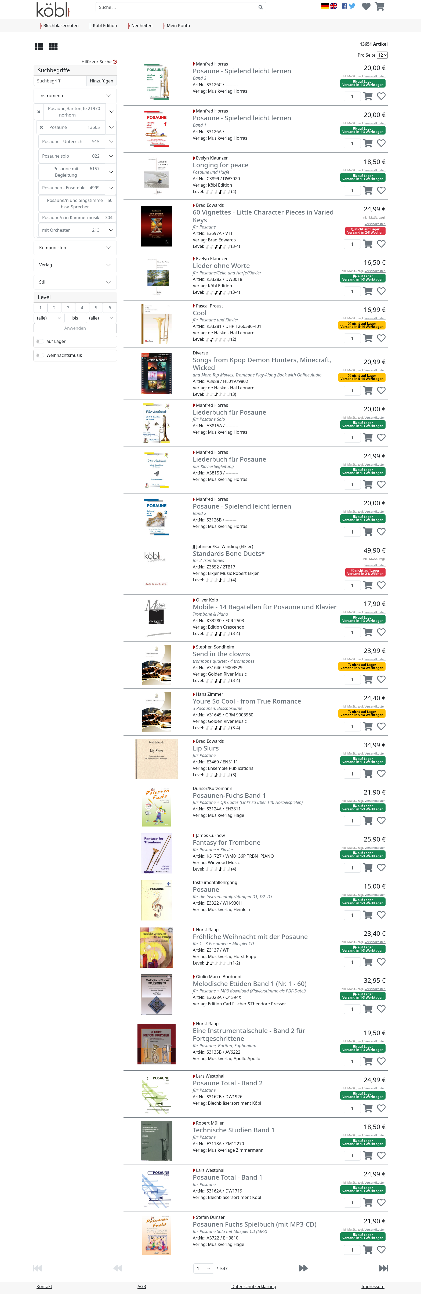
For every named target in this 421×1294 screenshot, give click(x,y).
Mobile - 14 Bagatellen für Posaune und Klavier (265, 606)
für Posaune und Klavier (215, 320)
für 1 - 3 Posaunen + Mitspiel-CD (223, 944)
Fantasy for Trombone (226, 842)
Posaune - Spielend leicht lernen (242, 70)
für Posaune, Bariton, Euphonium (224, 1046)
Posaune (206, 889)
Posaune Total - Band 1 (228, 1177)
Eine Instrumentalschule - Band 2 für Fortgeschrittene (249, 1034)
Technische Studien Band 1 (234, 1129)
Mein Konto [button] (176, 26)
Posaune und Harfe (211, 172)
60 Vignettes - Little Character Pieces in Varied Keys (263, 216)
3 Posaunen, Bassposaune (217, 708)
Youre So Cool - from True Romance (247, 701)
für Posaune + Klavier (213, 850)
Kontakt (44, 1286)
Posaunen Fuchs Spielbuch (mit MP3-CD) (255, 1224)
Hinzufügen (101, 81)
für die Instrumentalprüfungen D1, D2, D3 (233, 897)
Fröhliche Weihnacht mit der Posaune (250, 936)
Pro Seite (367, 55)
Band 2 (199, 513)
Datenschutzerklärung (253, 1286)
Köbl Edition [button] (103, 26)
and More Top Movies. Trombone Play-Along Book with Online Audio (257, 375)
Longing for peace (221, 164)
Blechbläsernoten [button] (59, 26)
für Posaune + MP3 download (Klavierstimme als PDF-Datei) (249, 991)
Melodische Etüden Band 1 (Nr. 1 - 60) (250, 983)
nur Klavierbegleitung (213, 466)
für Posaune (204, 227)
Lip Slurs (206, 748)
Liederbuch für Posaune (229, 412)
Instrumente (51, 96)
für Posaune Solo (209, 419)
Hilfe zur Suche (99, 62)
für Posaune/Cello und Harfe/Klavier (227, 273)
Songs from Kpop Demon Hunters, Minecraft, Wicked (262, 363)
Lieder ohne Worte (221, 265)
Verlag (45, 265)
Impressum (372, 1286)
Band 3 (199, 78)
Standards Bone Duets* (229, 553)
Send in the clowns (221, 653)
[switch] (40, 341)
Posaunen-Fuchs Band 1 (229, 795)
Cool (199, 312)
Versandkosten (375, 76)
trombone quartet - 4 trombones (224, 661)
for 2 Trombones (208, 560)
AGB (141, 1286)
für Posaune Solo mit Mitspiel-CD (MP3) (230, 1231)
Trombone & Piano (210, 614)
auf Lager (56, 341)
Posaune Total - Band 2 (228, 1082)
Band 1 (199, 125)
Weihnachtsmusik (64, 355)
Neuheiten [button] (140, 26)
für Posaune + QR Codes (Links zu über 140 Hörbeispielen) (248, 802)
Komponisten (52, 248)
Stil (42, 282)
